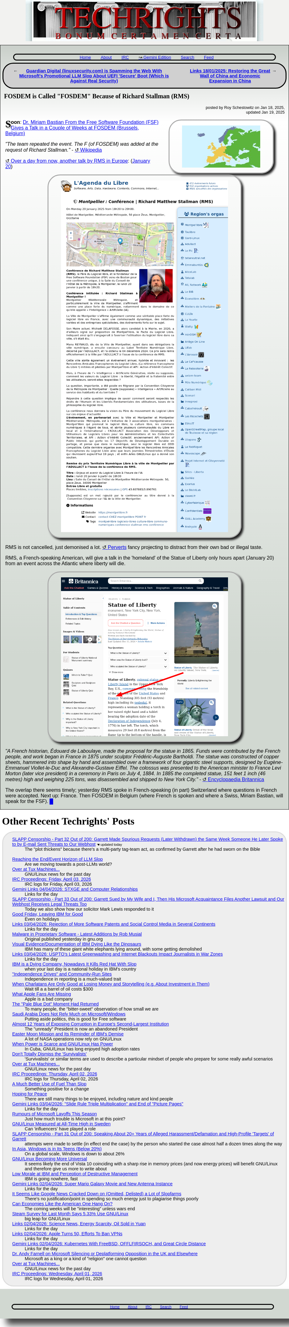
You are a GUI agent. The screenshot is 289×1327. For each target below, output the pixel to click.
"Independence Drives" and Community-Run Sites (62, 974)
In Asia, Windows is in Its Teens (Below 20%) (57, 1148)
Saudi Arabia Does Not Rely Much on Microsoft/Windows (68, 1013)
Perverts (117, 547)
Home (85, 57)
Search (187, 57)
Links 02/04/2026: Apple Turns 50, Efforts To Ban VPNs (67, 1233)
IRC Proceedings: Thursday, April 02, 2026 (54, 1073)
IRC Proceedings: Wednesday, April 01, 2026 (57, 1273)
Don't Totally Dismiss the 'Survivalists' (49, 1053)
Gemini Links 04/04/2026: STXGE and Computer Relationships (75, 889)
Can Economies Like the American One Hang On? (62, 1203)
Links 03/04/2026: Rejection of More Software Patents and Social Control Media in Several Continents (113, 924)
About (106, 57)
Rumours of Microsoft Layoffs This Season (54, 1113)
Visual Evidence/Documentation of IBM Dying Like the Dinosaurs (76, 944)
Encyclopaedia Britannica (236, 779)
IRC (125, 57)
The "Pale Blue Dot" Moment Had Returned (55, 1003)
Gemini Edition (157, 57)
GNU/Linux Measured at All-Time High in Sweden (61, 1123)
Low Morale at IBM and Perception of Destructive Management (75, 1173)
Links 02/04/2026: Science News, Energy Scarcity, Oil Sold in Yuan (79, 1223)
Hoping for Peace (29, 1093)
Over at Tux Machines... (36, 869)
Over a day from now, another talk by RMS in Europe (69, 161)
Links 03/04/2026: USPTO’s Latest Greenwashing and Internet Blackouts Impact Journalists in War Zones (117, 954)
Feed (209, 57)
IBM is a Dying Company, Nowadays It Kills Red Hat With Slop (74, 964)
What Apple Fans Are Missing (41, 994)
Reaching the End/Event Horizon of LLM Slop (57, 859)
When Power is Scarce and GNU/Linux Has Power (62, 1043)
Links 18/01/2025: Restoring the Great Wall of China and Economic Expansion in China (230, 75)
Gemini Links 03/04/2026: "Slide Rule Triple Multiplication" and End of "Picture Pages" (97, 1103)
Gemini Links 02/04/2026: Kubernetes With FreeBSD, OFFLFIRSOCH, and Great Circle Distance (109, 1243)
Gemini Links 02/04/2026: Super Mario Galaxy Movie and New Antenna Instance (92, 1183)
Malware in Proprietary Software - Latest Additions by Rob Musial (77, 934)
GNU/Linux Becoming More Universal (49, 1158)
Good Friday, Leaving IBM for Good (47, 914)
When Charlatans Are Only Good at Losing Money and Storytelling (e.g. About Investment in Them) (111, 984)
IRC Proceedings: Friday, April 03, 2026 (51, 879)
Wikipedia (91, 150)
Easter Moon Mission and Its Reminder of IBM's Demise (68, 1033)
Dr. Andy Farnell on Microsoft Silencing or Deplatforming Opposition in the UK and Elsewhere (105, 1253)
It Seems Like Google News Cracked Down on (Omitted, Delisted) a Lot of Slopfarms (96, 1193)
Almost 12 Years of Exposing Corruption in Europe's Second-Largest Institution (90, 1023)
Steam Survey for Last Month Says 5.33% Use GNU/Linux (70, 1213)
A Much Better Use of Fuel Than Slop (49, 1083)
